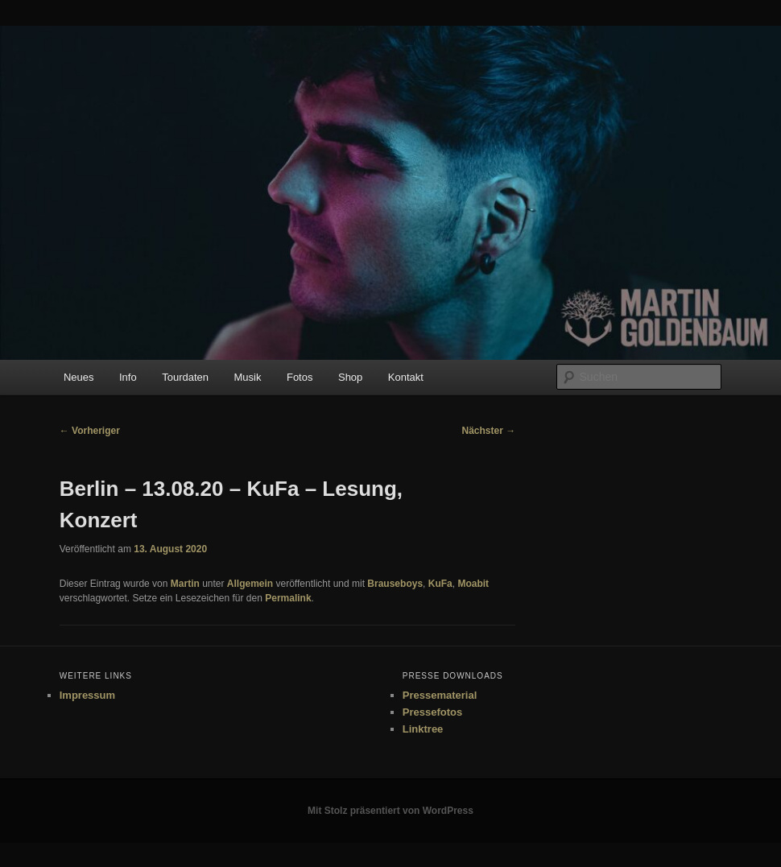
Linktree (423, 729)
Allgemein (250, 583)
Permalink (288, 598)
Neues (79, 377)
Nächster (488, 430)
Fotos (300, 377)
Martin (185, 583)
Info (128, 377)
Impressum (87, 695)
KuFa (440, 583)
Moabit (473, 583)
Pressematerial (440, 695)
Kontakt (406, 377)
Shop (350, 377)
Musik (248, 377)
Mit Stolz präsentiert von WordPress (390, 810)
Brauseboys (395, 583)
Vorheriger (90, 430)
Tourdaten (185, 377)
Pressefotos (432, 712)
